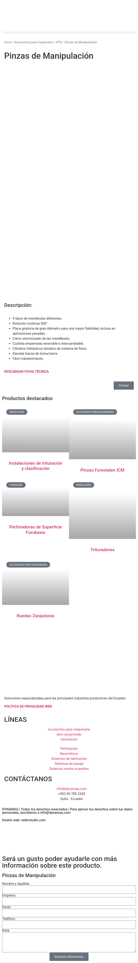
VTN (59, 42)
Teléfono (8, 919)
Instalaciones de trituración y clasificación (35, 466)
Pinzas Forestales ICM (103, 470)
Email (6, 907)
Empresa (8, 895)
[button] (69, 32)
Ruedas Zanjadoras (36, 615)
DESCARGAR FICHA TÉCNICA (26, 372)
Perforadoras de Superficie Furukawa (35, 529)
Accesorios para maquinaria (33, 42)
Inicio (8, 42)
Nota (5, 930)
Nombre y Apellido (16, 883)
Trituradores (102, 549)
